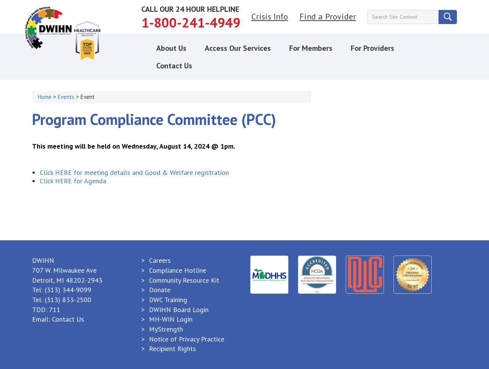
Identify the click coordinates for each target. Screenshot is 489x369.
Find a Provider (328, 16)
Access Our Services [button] (238, 48)
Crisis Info (269, 16)
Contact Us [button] (174, 66)
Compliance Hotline (177, 270)
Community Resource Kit (184, 280)
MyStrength (166, 329)
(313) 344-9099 (68, 289)
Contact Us (68, 319)
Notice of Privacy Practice (186, 339)
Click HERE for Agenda (73, 180)
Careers (160, 260)
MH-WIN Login (171, 319)
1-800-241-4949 (190, 22)
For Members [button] (310, 48)
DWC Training (168, 299)
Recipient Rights (172, 348)
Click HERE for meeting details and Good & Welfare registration (134, 172)
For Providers (372, 48)
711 (54, 309)
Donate (159, 289)
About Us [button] (171, 48)
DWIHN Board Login (179, 309)
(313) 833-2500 (68, 299)
